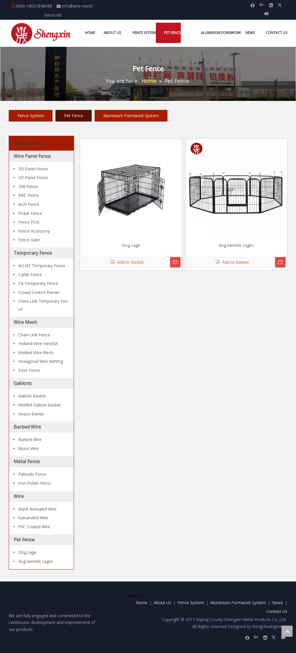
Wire (19, 496)
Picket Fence (30, 213)
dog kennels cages (35, 561)
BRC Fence (28, 195)
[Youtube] (266, 13)
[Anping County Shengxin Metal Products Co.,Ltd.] (41, 33)
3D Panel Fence (33, 169)
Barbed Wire (27, 427)
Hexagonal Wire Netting (40, 361)
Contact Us (276, 611)
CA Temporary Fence (38, 283)
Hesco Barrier (31, 414)
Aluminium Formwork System (131, 115)
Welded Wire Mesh (35, 352)
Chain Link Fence (34, 335)
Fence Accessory (34, 231)
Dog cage (27, 552)
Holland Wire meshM (37, 343)
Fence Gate (29, 239)
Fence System (30, 115)
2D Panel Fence (33, 177)
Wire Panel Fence (32, 156)
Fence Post (28, 222)
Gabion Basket (32, 396)
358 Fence (28, 186)
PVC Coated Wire (34, 526)
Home (141, 602)
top (287, 631)
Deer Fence (29, 370)
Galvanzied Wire (33, 517)
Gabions (23, 383)
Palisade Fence (32, 474)
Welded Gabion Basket (39, 405)
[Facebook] (252, 5)
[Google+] (262, 5)
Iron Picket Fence (34, 483)
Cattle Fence (30, 274)
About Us (162, 602)
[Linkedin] (271, 5)
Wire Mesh (25, 322)
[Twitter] (280, 5)
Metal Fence (27, 461)
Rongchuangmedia (269, 626)
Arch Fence (28, 204)
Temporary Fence (33, 253)
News (277, 602)
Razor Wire (28, 448)
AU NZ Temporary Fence (41, 265)
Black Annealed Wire (37, 509)
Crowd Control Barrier (38, 292)
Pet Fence (73, 115)
